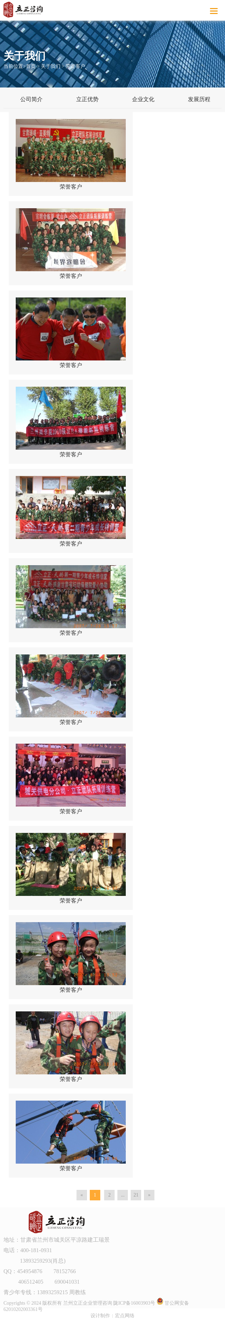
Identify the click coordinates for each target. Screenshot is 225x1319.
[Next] (149, 1195)
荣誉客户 (75, 66)
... (123, 1195)
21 (135, 1195)
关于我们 (50, 66)
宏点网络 (125, 1315)
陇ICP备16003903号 (134, 1303)
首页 (31, 66)
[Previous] (82, 1195)
